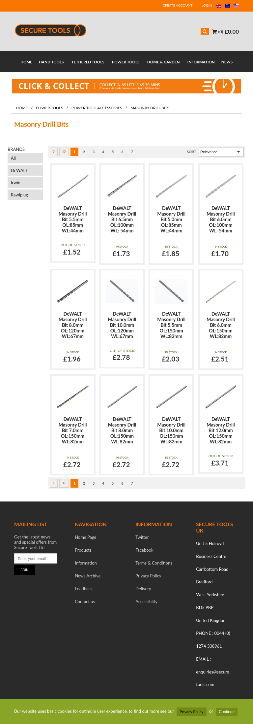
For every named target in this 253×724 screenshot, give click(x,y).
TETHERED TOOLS (87, 61)
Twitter (142, 537)
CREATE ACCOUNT (177, 5)
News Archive (87, 575)
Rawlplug (19, 194)
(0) (217, 31)
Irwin (15, 182)
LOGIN (207, 5)
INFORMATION (201, 61)
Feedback (84, 588)
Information (86, 563)
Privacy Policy (191, 711)
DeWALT (19, 170)
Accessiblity (146, 601)
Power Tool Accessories (96, 107)
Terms (153, 563)
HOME (26, 61)
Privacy (148, 575)
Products (83, 550)
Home (22, 107)
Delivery (143, 588)
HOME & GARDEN (163, 61)
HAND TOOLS (51, 61)
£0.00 (232, 31)
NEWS (227, 61)
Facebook (144, 550)
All (13, 158)
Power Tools (49, 107)
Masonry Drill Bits (149, 107)
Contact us (85, 601)
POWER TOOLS (125, 61)
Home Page (85, 537)
